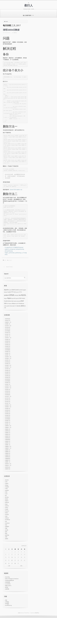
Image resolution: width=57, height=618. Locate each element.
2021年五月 (7, 318)
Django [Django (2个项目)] (5, 292)
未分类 (6, 530)
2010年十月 (7, 408)
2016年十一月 (8, 337)
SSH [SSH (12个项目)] (5, 303)
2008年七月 (7, 453)
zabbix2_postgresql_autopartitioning (14, 249)
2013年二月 (7, 384)
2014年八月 (7, 370)
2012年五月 (7, 394)
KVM (6, 492)
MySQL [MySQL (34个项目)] (23, 295)
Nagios (6, 500)
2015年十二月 (8, 356)
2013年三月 (7, 382)
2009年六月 (7, 436)
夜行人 (28, 5)
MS (6, 495)
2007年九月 (7, 467)
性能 (6, 528)
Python (6, 512)
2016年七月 (7, 344)
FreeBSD (7, 486)
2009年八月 (7, 432)
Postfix (6, 509)
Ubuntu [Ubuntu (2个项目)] (10, 303)
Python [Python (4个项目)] (9, 301)
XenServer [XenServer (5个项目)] (21, 303)
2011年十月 (7, 398)
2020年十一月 (8, 322)
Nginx (6, 504)
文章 (7, 602)
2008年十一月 (8, 448)
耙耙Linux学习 (8, 585)
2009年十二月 (8, 425)
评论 (7, 603)
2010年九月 (7, 410)
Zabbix (10, 260)
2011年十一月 (8, 396)
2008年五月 (7, 456)
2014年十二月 (8, 365)
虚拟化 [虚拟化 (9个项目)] (23, 306)
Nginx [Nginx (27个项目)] (9, 298)
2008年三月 (7, 460)
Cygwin (6, 483)
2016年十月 (7, 339)
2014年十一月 (8, 367)
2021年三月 (7, 320)
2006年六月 (7, 468)
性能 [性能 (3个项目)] (18, 305)
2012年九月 (7, 391)
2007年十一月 (8, 465)
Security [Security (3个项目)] (18, 301)
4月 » (21, 565)
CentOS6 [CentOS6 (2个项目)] (20, 289)
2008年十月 (7, 449)
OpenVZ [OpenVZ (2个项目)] (17, 298)
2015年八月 (7, 363)
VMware (7, 517)
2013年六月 (7, 377)
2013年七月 (7, 375)
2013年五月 (7, 379)
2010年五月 (7, 417)
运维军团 (7, 589)
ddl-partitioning (9, 251)
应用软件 (7, 526)
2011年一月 (7, 403)
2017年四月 (7, 330)
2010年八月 (7, 411)
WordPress (7, 519)
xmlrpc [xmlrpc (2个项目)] (5, 305)
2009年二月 (7, 443)
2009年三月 (7, 441)
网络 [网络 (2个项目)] (20, 305)
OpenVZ (7, 505)
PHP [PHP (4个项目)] (20, 298)
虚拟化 (6, 538)
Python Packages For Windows (11, 578)
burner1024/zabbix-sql (16, 189)
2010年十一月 (8, 406)
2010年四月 (7, 418)
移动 (6, 533)
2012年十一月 (8, 387)
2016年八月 (7, 342)
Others (6, 507)
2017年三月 (7, 332)
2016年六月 (7, 346)
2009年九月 (7, 430)
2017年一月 (7, 336)
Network (7, 502)
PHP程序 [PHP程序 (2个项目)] (23, 298)
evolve (19, 612)
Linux (6, 493)
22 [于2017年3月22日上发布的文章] (11, 560)
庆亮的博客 (7, 582)
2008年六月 (7, 455)
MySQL (6, 499)
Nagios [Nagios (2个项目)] (5, 298)
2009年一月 (7, 444)
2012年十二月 (8, 386)
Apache (7, 480)
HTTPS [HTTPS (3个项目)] (20, 292)
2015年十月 (7, 360)
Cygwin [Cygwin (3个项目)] (24, 289)
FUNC (6, 488)
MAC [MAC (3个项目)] (17, 295)
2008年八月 (7, 451)
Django (6, 485)
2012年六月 (7, 393)
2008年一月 (7, 462)
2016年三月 (7, 351)
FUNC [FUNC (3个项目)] (14, 292)
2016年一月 (7, 355)
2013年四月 (7, 380)
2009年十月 (7, 429)
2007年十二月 (8, 463)
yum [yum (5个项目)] (8, 306)
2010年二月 (7, 422)
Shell (6, 516)
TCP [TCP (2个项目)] (7, 303)
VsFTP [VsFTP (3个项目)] (17, 303)
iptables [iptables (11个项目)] (6, 295)
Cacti (6, 481)
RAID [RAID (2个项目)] (12, 301)
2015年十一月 (8, 358)
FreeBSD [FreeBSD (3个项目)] (9, 292)
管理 (6, 536)
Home (6, 21)
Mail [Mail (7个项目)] (20, 295)
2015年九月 (7, 361)
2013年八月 (7, 374)
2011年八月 (7, 399)
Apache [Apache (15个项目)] (6, 290)
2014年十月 (7, 368)
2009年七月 (7, 434)
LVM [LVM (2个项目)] (15, 295)
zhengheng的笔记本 (9, 580)
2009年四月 (7, 439)
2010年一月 (7, 424)
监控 (5, 260)
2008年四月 (7, 458)
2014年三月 (7, 372)
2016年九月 (7, 341)
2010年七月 (7, 413)
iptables (7, 490)
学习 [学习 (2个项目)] (15, 305)
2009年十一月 (8, 427)
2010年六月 (7, 415)
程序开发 (7, 535)
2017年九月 (7, 327)
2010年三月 (7, 420)
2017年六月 (7, 329)
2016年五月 (7, 348)
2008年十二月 (8, 446)
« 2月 (9, 565)
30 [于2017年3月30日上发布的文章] (15, 563)
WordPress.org (8, 605)
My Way (7, 497)
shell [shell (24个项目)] (22, 301)
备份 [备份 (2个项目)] (13, 305)
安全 (6, 524)
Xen (6, 521)
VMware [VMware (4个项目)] (14, 303)
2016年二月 (7, 353)
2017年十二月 (8, 325)
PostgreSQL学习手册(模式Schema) (14, 247)
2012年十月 (7, 389)
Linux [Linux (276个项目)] (11, 295)
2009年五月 (7, 437)
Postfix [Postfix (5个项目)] (5, 301)
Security (7, 514)
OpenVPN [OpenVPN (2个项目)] (13, 298)
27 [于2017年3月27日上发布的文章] (5, 563)
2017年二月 (7, 334)
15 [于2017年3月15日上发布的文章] (11, 557)
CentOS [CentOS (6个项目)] (17, 289)
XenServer (7, 523)
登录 (6, 600)
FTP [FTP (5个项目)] (12, 292)
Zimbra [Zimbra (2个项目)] (10, 305)
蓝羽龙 (6, 587)
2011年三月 (7, 401)
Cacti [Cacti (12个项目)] (13, 289)
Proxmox (7, 511)
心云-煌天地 (7, 583)
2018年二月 (7, 323)
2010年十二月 (8, 405)
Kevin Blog (7, 577)
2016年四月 (7, 349)
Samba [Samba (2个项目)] (15, 301)
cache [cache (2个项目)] (10, 289)
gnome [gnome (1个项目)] (17, 292)
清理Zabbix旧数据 (11, 30)
